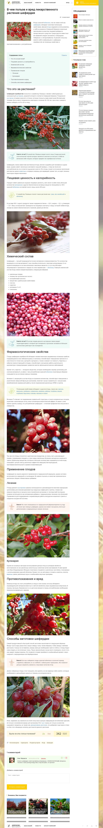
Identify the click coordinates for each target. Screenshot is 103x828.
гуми (52, 194)
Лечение (15, 73)
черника (39, 393)
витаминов (18, 185)
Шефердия (50, 742)
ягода (49, 27)
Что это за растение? (18, 59)
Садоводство (24, 742)
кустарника (21, 488)
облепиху (19, 196)
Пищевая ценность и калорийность (23, 62)
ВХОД (69, 3)
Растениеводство (14, 742)
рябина (47, 391)
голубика (54, 391)
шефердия (36, 25)
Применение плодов (18, 70)
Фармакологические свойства (21, 68)
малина (60, 389)
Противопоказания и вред (20, 79)
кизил (45, 393)
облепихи (47, 23)
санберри (26, 391)
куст (43, 723)
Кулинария (16, 76)
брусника (26, 393)
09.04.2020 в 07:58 (34, 758)
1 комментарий (66, 17)
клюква (33, 393)
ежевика (41, 391)
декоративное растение (39, 725)
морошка (19, 391)
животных (22, 171)
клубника (19, 393)
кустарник (19, 96)
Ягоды (43, 742)
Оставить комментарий (17, 787)
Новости (38, 2)
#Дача (88, 2)
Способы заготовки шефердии (21, 82)
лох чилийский (59, 194)
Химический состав (17, 65)
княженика (34, 391)
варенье (9, 574)
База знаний (28, 2)
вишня (59, 391)
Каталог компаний (50, 2)
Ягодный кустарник (35, 742)
